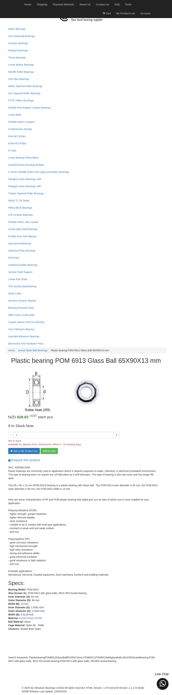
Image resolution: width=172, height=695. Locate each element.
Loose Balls (14, 114)
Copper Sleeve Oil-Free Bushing (26, 322)
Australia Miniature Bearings (23, 336)
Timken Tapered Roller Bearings (26, 193)
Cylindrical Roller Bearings (23, 264)
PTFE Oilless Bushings (21, 100)
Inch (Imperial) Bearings (21, 36)
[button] (162, 683)
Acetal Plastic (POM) (30, 618)
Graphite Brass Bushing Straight (26, 164)
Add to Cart (49, 451)
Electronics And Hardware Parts (26, 343)
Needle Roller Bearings (21, 71)
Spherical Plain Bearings (22, 250)
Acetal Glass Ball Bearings (23, 229)
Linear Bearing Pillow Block (23, 157)
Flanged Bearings (18, 50)
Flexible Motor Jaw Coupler (23, 222)
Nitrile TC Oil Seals (18, 200)
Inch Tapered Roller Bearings (24, 93)
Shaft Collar (14, 293)
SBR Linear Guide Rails (21, 315)
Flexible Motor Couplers (21, 121)
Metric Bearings (17, 29)
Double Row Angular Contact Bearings (29, 107)
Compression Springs (20, 129)
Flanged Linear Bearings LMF (24, 186)
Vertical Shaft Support (20, 272)
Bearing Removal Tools (21, 307)
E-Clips (12, 150)
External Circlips (17, 143)
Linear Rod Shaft (17, 279)
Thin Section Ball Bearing (22, 286)
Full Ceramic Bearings (20, 214)
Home (11, 350)
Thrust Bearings (17, 57)
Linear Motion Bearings (21, 64)
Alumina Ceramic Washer (22, 300)
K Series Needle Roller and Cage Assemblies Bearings (38, 172)
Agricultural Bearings (19, 243)
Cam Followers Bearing (21, 329)
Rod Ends (13, 257)
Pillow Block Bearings (20, 207)
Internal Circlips (16, 136)
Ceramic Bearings (18, 43)
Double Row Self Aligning (22, 236)
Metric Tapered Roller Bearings (25, 86)
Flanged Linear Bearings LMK (24, 179)
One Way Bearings (18, 79)
